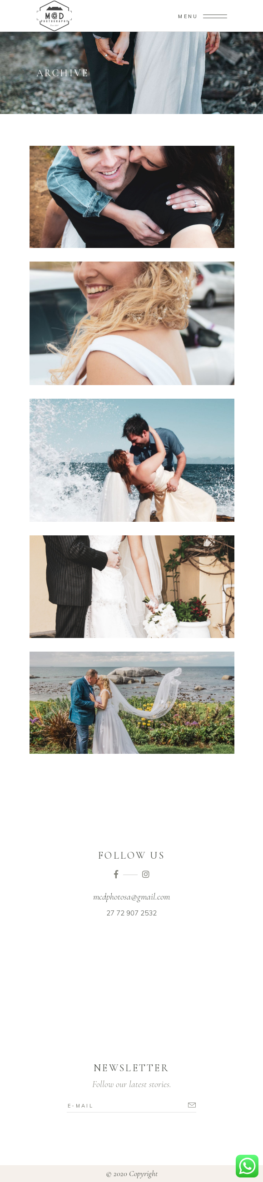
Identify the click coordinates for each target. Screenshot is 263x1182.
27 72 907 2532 (131, 913)
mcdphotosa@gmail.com (131, 896)
